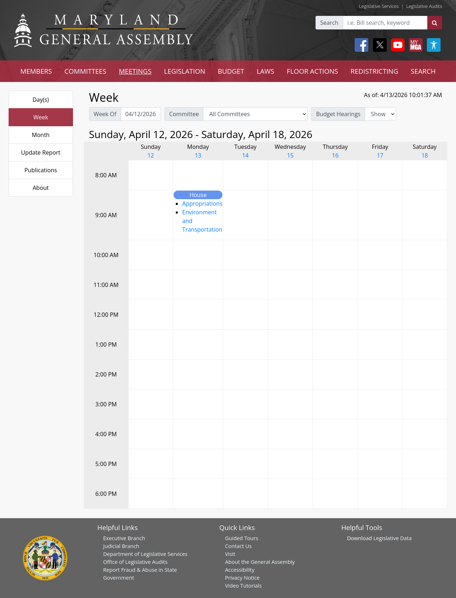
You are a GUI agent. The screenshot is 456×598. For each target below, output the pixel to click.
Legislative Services (379, 6)
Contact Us (238, 545)
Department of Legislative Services (145, 553)
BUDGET (231, 71)
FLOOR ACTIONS (312, 71)
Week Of (105, 114)
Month (41, 135)
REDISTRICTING (375, 71)
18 (425, 155)
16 (335, 155)
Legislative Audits (424, 6)
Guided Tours (241, 538)
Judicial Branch (121, 545)
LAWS (265, 71)
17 (380, 155)
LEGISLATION (184, 71)
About (41, 188)
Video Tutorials (243, 585)
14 (245, 155)
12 (150, 155)
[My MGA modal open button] (414, 45)
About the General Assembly (260, 561)
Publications (40, 170)
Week (40, 117)
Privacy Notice (242, 577)
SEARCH (423, 71)
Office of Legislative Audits (135, 561)
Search (329, 23)
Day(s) (40, 100)
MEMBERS (36, 71)
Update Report (41, 152)
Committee (184, 114)
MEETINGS (135, 71)
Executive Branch (124, 538)
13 (198, 155)
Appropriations (202, 203)
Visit (230, 553)
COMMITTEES (85, 71)
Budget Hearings (338, 114)
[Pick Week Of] (141, 114)
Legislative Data (392, 538)
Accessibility (239, 569)
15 (290, 155)
